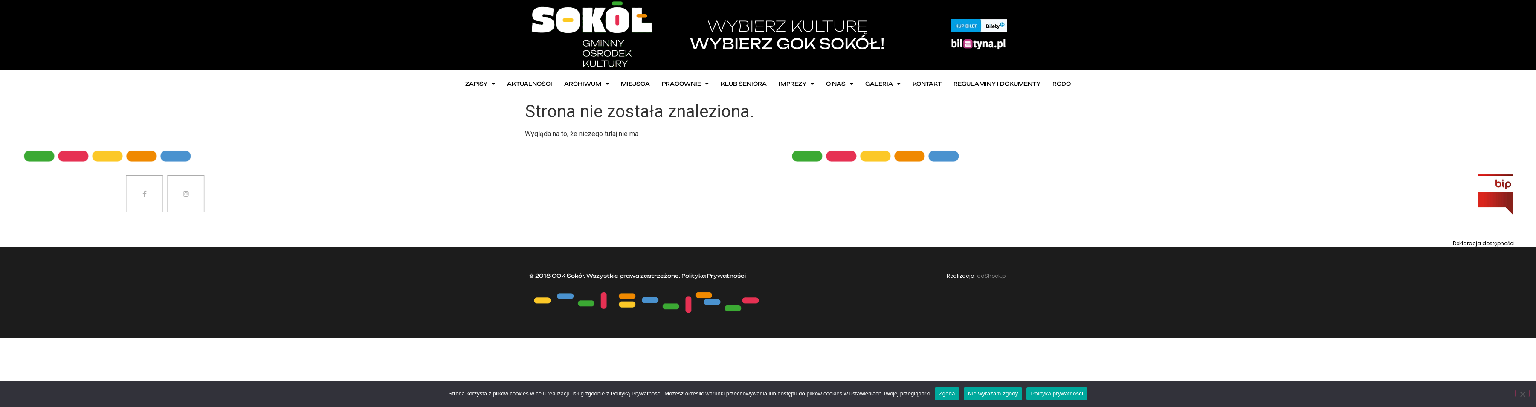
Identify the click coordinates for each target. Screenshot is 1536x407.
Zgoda (947, 393)
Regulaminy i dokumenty (996, 84)
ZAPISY (480, 84)
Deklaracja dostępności (1484, 243)
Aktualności (529, 84)
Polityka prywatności (1057, 393)
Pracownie (685, 84)
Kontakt (927, 84)
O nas (839, 84)
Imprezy (796, 84)
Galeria (883, 84)
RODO (1061, 84)
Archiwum (586, 84)
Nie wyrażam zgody (993, 393)
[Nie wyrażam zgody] (1522, 393)
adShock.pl (992, 275)
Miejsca (635, 84)
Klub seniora (744, 84)
